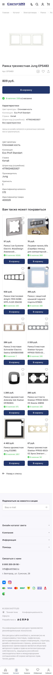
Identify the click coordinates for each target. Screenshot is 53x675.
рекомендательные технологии (16, 630)
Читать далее (8, 658)
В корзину (26, 89)
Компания (7, 532)
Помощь (6, 547)
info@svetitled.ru (10, 569)
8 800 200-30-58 (10, 564)
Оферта (5, 616)
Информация (9, 540)
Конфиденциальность (32, 612)
